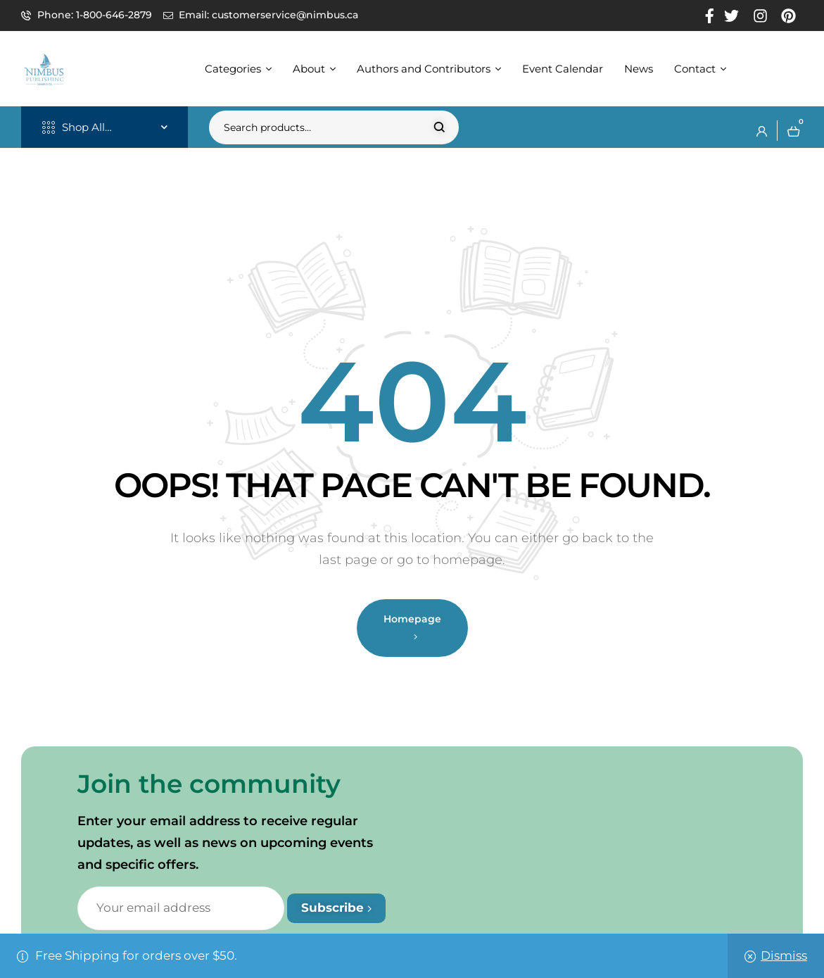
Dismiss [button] (784, 955)
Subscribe (336, 908)
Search (439, 127)
